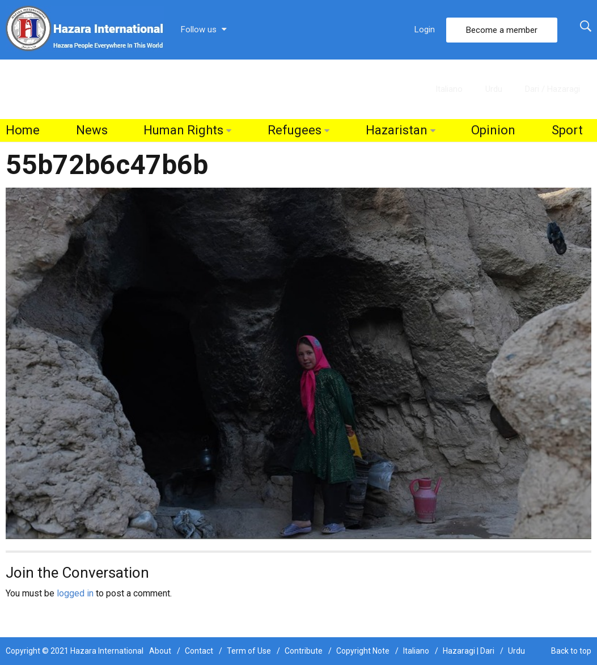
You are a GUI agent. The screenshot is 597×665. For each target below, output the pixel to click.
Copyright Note (362, 650)
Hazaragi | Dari (468, 650)
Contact (199, 650)
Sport (567, 130)
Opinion (493, 130)
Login (424, 29)
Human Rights (183, 130)
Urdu (493, 89)
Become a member (501, 30)
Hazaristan (396, 130)
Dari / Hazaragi (552, 89)
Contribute (304, 650)
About (160, 650)
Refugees (294, 130)
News (92, 130)
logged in (75, 593)
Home (23, 130)
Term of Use (249, 650)
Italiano (449, 89)
